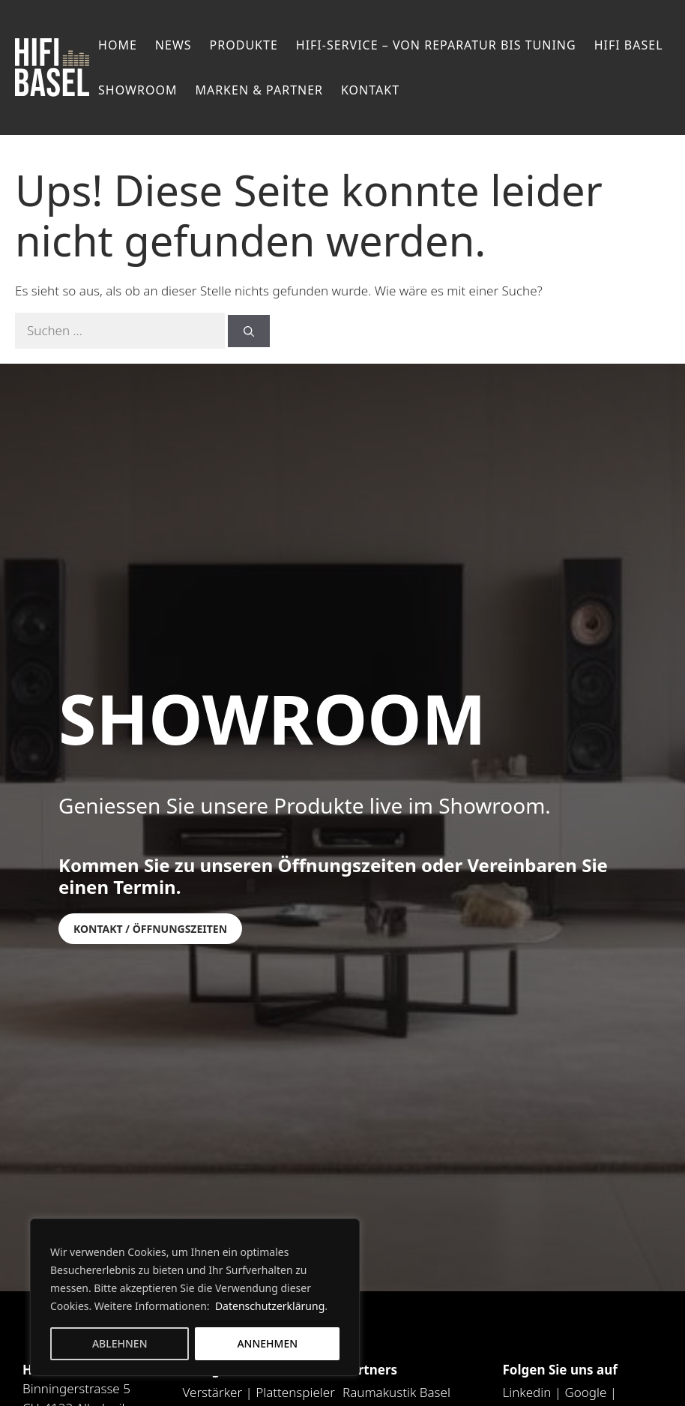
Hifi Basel (628, 45)
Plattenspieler (295, 1392)
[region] (195, 1297)
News (173, 45)
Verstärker (213, 1392)
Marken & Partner (259, 90)
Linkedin (527, 1392)
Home (117, 45)
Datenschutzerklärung (268, 1306)
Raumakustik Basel (396, 1392)
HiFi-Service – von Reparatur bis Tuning (436, 45)
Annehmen (267, 1343)
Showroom (137, 90)
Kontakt (370, 90)
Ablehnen (120, 1343)
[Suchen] (249, 331)
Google (585, 1392)
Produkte (244, 45)
